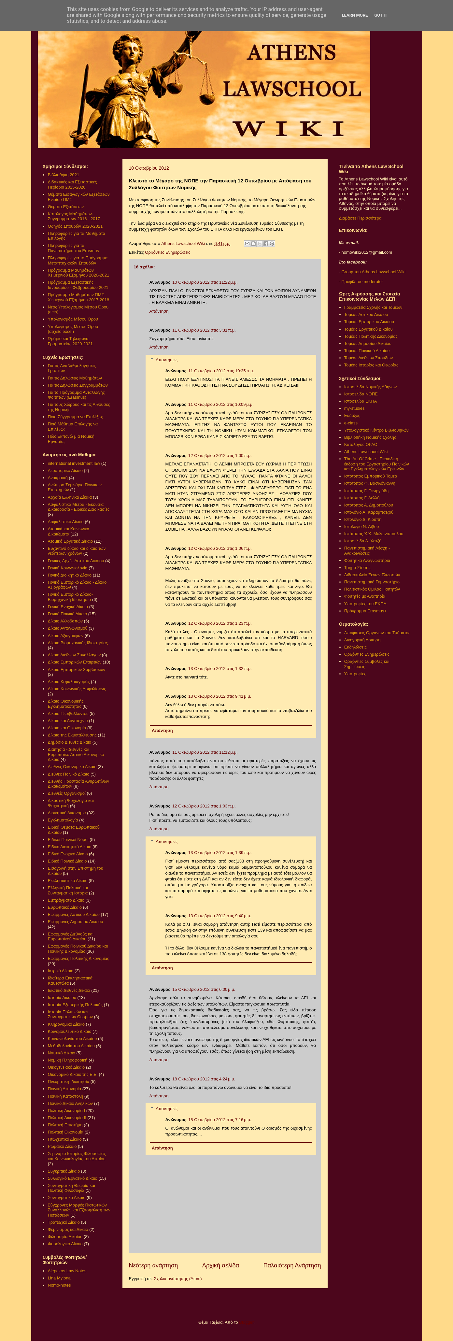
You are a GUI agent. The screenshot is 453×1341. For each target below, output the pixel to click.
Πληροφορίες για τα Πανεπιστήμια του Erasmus (73, 248)
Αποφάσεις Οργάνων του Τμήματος (377, 632)
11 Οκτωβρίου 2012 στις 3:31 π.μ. (204, 330)
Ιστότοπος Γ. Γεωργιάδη (366, 490)
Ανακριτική (58, 477)
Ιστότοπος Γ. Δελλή (362, 497)
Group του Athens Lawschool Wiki (372, 271)
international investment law (74, 463)
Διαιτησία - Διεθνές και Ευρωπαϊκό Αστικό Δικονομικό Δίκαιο (76, 754)
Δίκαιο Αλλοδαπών (65, 621)
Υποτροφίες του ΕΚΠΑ (365, 603)
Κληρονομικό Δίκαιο (66, 1024)
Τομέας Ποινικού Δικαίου (367, 350)
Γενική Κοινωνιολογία (68, 567)
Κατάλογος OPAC (360, 444)
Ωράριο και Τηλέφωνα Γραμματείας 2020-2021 (70, 341)
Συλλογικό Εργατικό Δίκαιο (72, 1178)
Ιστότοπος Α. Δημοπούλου (368, 505)
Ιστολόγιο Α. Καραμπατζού (368, 512)
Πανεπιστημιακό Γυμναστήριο (372, 581)
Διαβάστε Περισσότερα (360, 218)
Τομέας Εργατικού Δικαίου (368, 329)
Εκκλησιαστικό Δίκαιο (68, 880)
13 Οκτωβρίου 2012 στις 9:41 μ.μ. (219, 696)
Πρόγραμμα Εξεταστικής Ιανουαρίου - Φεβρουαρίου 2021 (78, 285)
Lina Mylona (59, 1278)
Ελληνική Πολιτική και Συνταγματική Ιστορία (68, 890)
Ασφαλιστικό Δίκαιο (66, 521)
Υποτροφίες (355, 673)
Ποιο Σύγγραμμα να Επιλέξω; (75, 416)
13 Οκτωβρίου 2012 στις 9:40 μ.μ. (219, 915)
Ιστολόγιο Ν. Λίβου (361, 526)
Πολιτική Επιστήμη (65, 1124)
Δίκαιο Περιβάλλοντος (68, 713)
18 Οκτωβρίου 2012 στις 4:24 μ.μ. (203, 1079)
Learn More (355, 15)
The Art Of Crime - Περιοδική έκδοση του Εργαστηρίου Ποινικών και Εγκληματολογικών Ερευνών (376, 463)
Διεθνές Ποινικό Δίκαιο (69, 774)
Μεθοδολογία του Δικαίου (71, 1045)
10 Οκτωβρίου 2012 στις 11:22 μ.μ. (205, 282)
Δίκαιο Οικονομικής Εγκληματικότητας (66, 704)
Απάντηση (159, 311)
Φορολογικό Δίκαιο (65, 1243)
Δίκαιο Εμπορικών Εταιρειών (75, 662)
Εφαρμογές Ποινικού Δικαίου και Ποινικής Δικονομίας (78, 949)
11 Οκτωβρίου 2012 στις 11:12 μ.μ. (205, 752)
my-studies (354, 408)
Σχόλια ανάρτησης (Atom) (178, 1278)
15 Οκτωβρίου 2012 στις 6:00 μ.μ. (203, 989)
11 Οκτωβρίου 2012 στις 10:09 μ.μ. (221, 404)
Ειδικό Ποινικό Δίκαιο (67, 861)
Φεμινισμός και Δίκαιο (68, 1229)
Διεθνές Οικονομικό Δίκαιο (72, 766)
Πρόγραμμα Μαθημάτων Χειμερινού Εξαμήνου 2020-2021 (78, 273)
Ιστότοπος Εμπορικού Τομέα (370, 476)
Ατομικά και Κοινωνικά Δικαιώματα (69, 531)
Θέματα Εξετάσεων (66, 206)
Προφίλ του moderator (362, 281)
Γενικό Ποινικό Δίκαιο (67, 613)
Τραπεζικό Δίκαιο (64, 1222)
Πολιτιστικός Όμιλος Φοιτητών (372, 589)
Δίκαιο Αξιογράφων (66, 635)
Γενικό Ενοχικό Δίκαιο (68, 606)
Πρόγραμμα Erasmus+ (365, 610)
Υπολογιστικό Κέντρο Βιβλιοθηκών (376, 430)
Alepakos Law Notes (67, 1270)
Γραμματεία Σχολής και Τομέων (373, 307)
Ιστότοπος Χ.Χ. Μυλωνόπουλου (373, 533)
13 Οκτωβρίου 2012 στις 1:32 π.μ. (220, 668)
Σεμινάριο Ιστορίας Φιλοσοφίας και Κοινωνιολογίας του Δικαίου (77, 1156)
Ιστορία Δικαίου (62, 997)
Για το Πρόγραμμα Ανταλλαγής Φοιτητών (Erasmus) (76, 395)
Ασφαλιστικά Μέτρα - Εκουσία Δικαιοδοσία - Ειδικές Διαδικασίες (78, 507)
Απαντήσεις (166, 359)
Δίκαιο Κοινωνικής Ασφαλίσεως (77, 688)
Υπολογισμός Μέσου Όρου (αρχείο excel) (73, 329)
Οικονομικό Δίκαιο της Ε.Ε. (73, 1074)
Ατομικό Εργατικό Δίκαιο (70, 541)
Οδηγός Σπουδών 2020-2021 (75, 226)
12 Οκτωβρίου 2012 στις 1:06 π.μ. (220, 548)
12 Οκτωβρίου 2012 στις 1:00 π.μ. (220, 455)
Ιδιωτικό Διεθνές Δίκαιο (69, 990)
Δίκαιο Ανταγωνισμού (68, 628)
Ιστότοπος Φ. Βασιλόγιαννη (369, 483)
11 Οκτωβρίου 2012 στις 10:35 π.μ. (221, 370)
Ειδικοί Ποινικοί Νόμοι (68, 839)
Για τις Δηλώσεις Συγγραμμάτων (78, 385)
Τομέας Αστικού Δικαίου (366, 314)
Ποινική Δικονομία (64, 1088)
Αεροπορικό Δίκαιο (65, 470)
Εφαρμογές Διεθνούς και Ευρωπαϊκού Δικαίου (70, 937)
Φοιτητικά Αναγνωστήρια (367, 560)
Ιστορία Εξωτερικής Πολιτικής (75, 1004)
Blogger (246, 1322)
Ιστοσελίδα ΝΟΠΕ (361, 394)
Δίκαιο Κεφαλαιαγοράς (69, 681)
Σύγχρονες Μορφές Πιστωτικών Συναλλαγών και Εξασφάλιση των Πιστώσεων (79, 1210)
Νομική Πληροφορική (68, 1060)
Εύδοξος (352, 415)
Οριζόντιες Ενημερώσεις (167, 252)
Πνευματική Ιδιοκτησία (68, 1081)
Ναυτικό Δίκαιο (61, 1052)
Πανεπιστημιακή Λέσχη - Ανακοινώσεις (367, 551)
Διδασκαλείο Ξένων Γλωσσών (372, 574)
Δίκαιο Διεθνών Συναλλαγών (74, 654)
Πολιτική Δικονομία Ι (66, 1110)
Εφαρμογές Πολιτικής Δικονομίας (78, 958)
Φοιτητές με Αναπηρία (364, 596)
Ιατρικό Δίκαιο (61, 970)
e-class (351, 423)
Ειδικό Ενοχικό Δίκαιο (68, 853)
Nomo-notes (59, 1285)
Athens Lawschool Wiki (366, 451)
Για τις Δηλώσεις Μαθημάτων (75, 378)
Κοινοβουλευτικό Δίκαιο (70, 1031)
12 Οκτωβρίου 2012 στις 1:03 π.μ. (204, 806)
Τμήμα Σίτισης (357, 567)
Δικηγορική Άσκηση (362, 639)
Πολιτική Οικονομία (65, 1132)
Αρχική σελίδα (220, 1265)
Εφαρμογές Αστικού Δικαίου (74, 914)
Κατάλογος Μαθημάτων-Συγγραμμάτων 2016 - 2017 (74, 216)
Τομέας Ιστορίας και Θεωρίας (371, 365)
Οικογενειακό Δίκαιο (66, 1067)
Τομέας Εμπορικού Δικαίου (369, 321)
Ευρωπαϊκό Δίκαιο (65, 907)
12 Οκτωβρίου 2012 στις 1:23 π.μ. (220, 623)
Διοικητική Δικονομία (67, 812)
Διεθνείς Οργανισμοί (67, 793)
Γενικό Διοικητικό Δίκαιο (70, 575)
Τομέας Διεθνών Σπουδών (368, 357)
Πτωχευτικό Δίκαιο (65, 1139)
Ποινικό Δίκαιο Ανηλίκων (70, 1103)
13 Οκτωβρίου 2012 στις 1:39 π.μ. (220, 852)
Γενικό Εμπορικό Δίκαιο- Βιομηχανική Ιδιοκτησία (70, 597)
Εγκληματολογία (63, 820)
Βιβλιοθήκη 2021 (63, 174)
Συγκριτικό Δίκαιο (64, 1171)
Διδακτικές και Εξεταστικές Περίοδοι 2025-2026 (72, 184)
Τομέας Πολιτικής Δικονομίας (371, 336)
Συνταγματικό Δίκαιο (67, 1197)
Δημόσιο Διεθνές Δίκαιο (69, 742)
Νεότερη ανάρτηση (153, 1265)
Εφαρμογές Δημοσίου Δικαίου (75, 921)
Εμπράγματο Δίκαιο (66, 900)
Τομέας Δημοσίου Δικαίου (367, 343)
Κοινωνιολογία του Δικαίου (72, 1038)
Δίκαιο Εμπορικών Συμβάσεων (76, 669)
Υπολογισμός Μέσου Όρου (73, 319)
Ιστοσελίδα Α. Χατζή (362, 540)
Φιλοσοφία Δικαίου (65, 1236)
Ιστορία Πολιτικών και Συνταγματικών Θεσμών (70, 1014)
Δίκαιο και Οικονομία (67, 727)
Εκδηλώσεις (355, 647)
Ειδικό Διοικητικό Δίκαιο (70, 846)
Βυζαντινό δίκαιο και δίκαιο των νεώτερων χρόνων (77, 551)
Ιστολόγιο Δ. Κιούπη (363, 519)
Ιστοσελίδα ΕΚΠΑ (360, 401)
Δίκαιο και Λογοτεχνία (68, 720)
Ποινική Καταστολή (65, 1096)
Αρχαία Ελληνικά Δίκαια (70, 497)
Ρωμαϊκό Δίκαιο (62, 1146)
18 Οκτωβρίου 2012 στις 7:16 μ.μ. (219, 1119)
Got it (380, 15)
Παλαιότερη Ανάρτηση (292, 1265)
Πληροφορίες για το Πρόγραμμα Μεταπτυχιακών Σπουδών (78, 260)
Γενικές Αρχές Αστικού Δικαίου (76, 560)
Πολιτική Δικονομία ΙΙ (67, 1117)
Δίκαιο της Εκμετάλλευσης (72, 735)
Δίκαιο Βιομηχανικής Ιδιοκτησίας (78, 642)
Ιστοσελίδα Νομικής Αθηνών (370, 386)
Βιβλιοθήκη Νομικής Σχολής (370, 437)
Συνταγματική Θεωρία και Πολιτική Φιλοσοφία (71, 1188)
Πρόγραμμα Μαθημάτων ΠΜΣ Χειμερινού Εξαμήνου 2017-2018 (78, 297)
